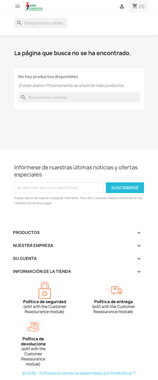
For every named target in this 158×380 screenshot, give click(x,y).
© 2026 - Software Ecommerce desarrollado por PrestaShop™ (79, 373)
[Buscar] (40, 23)
